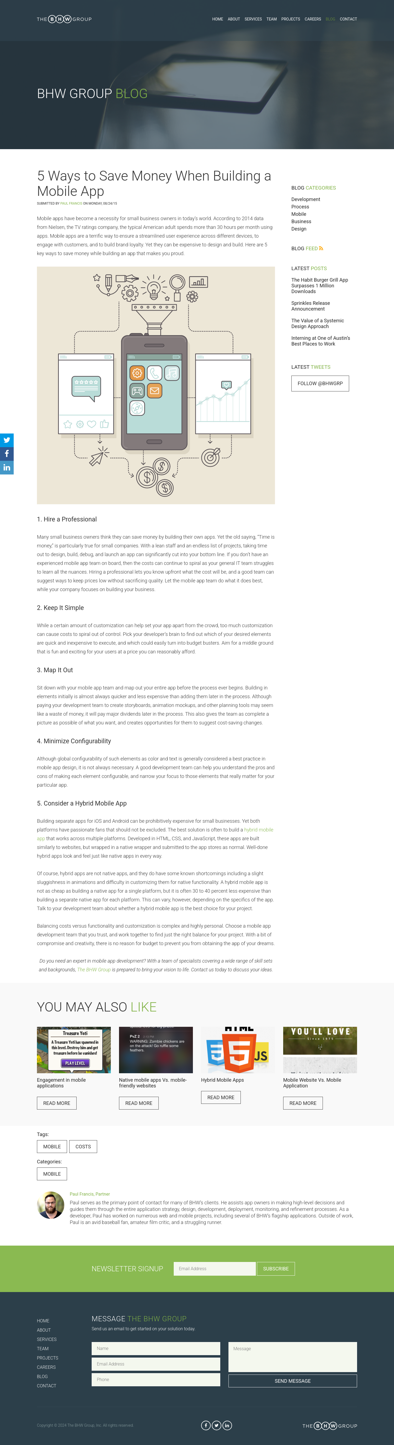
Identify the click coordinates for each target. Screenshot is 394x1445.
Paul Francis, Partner (90, 1194)
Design (298, 229)
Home (217, 19)
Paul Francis (71, 203)
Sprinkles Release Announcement (310, 306)
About (234, 19)
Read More (56, 1103)
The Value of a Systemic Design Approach (317, 323)
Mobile (298, 214)
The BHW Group (94, 969)
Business (301, 221)
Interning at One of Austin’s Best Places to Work (320, 341)
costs (83, 1146)
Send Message (293, 1381)
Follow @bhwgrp (320, 383)
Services (253, 19)
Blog (330, 19)
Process (300, 207)
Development (305, 199)
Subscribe (276, 1269)
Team (271, 19)
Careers (313, 19)
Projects (291, 19)
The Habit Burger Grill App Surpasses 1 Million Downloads (319, 285)
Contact (348, 19)
